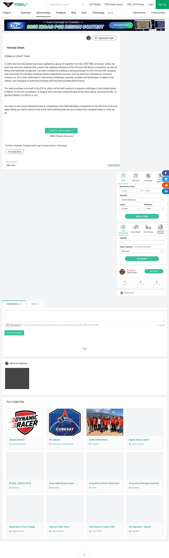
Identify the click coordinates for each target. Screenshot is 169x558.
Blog (73, 12)
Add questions (139, 13)
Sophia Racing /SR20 (139, 440)
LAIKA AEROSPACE (98, 440)
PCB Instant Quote (113, 4)
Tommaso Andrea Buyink (62, 444)
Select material (135, 247)
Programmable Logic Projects (36, 145)
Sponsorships (43, 12)
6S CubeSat (54, 440)
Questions (26, 12)
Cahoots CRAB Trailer (59, 527)
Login (151, 4)
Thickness (148, 204)
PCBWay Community (16, 4)
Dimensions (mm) (127, 186)
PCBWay (95, 4)
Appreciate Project (103, 38)
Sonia (94, 487)
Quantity (123, 195)
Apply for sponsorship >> (61, 130)
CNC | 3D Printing (135, 4)
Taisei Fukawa (137, 444)
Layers (122, 204)
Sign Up (162, 4)
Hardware (18, 145)
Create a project (158, 13)
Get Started (142, 259)
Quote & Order (142, 216)
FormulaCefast (14, 152)
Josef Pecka (97, 531)
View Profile (132, 273)
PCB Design (98, 12)
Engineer (95, 444)
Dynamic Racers (16, 440)
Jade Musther (58, 531)
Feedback (61, 12)
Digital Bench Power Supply (22, 527)
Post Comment (14, 332)
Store (84, 12)
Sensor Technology (58, 145)
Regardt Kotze (18, 531)
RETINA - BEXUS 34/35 (20, 483)
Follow (155, 271)
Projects (9, 13)
